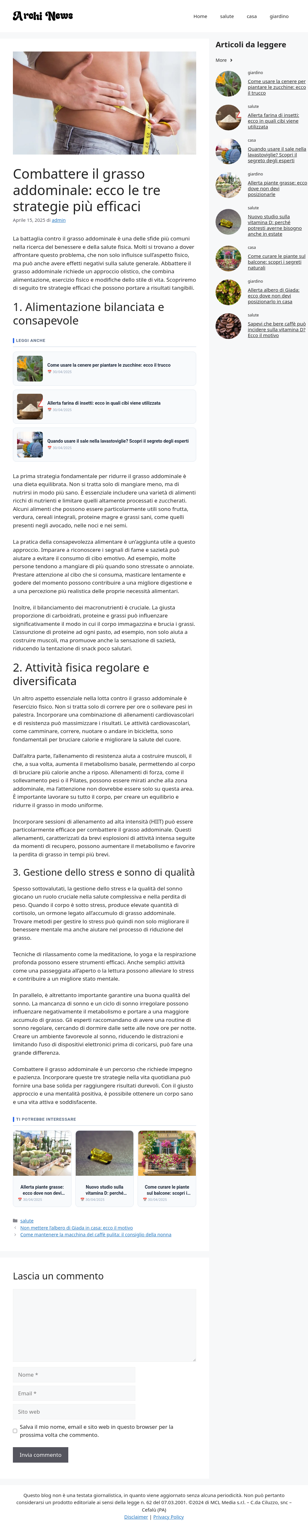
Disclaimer (136, 1516)
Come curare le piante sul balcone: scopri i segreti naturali (276, 262)
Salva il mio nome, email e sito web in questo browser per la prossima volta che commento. (97, 1431)
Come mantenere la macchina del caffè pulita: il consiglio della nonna (95, 1234)
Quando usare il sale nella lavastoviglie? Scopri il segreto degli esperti (277, 155)
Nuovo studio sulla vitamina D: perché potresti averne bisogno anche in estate (275, 225)
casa (252, 16)
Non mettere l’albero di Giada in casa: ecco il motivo (76, 1227)
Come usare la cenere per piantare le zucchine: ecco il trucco (277, 87)
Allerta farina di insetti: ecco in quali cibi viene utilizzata (273, 121)
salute (227, 16)
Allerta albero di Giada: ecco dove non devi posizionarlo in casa (273, 296)
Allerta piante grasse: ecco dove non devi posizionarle (277, 188)
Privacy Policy (168, 1516)
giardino (279, 16)
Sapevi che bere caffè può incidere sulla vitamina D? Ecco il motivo (277, 329)
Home (200, 16)
